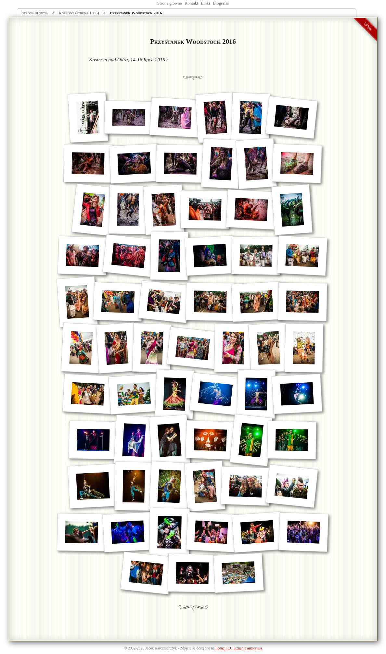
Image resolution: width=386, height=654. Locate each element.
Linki (205, 3)
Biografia (221, 3)
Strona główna (169, 3)
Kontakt (191, 3)
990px (368, 26)
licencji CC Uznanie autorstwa (238, 648)
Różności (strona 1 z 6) (79, 12)
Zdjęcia (185, 648)
